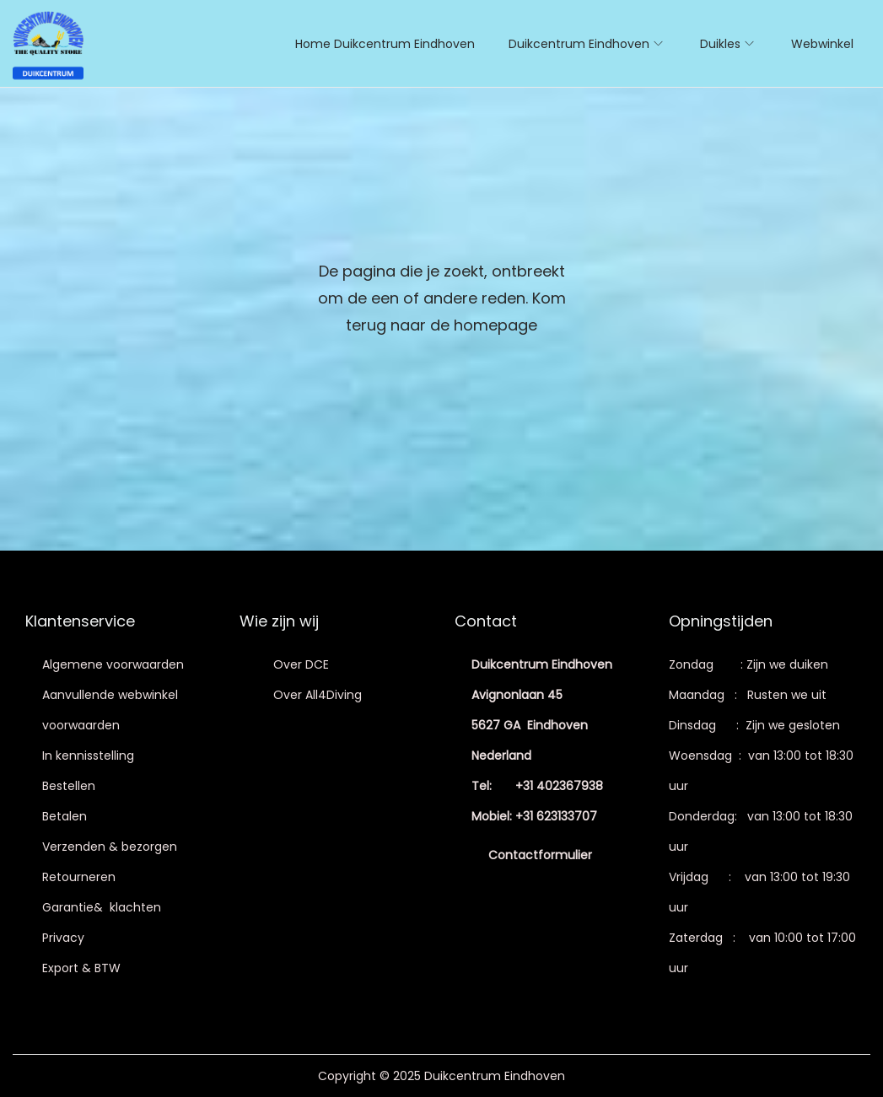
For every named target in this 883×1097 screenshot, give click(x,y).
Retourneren (79, 876)
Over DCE (301, 664)
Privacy (63, 937)
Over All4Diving (317, 694)
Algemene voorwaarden (113, 664)
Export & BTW (81, 968)
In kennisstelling (88, 755)
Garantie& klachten (101, 907)
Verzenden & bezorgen (109, 846)
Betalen (64, 816)
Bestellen (68, 785)
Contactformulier (540, 855)
